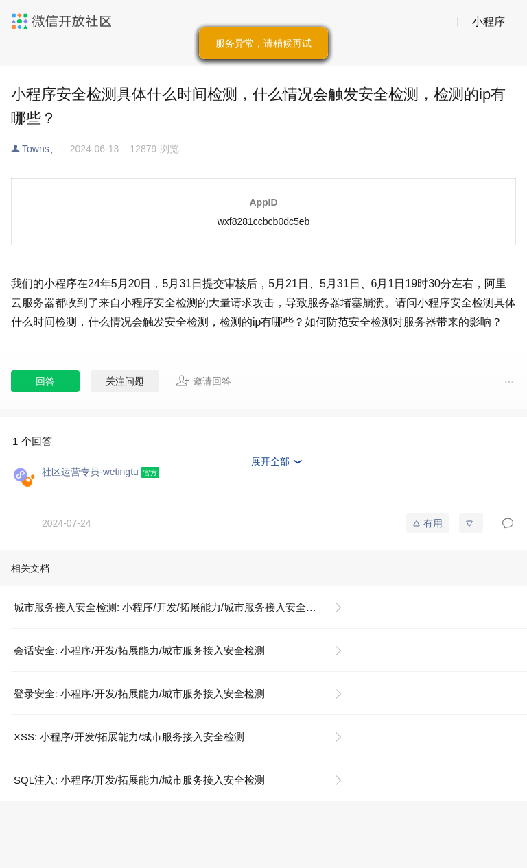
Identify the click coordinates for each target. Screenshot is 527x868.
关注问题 (125, 381)
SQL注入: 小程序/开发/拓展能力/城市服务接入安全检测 (139, 780)
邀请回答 (203, 380)
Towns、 (40, 148)
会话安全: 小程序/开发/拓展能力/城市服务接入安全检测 (139, 650)
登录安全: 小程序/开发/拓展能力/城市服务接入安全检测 (139, 693)
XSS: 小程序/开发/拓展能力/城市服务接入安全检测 (129, 737)
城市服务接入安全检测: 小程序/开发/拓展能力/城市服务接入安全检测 (170, 607)
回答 (45, 381)
